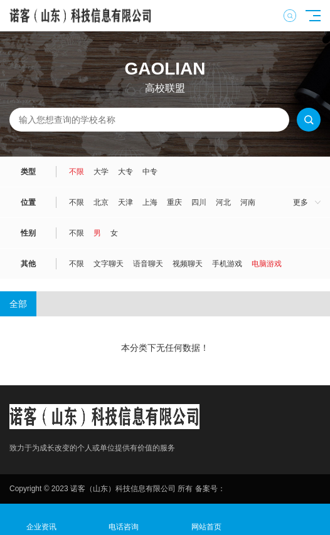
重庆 (174, 202)
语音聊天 (148, 263)
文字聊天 (108, 263)
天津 (125, 202)
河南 (247, 202)
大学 (101, 171)
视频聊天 (188, 263)
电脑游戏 (267, 263)
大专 (125, 171)
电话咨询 (124, 519)
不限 (76, 171)
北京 (101, 202)
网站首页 (206, 519)
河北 (223, 202)
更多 (300, 202)
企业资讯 (41, 519)
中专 (149, 171)
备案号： (210, 488)
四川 (198, 202)
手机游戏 (227, 263)
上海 (149, 202)
